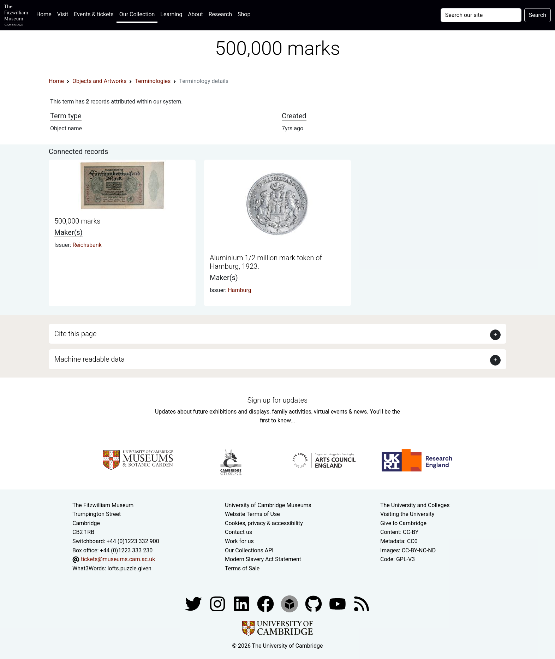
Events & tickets (94, 14)
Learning (171, 14)
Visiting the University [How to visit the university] (407, 514)
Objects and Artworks (99, 81)
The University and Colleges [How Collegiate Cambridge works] (414, 505)
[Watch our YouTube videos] (338, 603)
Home (45, 14)
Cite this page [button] (75, 334)
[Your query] (481, 15)
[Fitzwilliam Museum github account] (314, 603)
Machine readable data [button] (89, 359)
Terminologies (153, 81)
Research (220, 14)
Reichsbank (86, 245)
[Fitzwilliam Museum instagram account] (218, 603)
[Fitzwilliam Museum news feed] (361, 603)
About (195, 14)
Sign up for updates (277, 400)
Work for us (239, 541)
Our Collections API (249, 550)
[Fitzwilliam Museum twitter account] (194, 603)
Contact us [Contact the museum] (238, 532)
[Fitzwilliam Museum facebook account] (242, 603)
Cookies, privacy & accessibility (264, 523)
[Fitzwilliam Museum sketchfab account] (290, 603)
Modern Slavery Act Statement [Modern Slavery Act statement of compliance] (263, 559)
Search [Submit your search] (537, 15)
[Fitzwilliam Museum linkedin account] (266, 603)
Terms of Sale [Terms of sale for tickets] (242, 568)
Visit (62, 14)
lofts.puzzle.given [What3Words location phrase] (129, 568)
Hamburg (239, 290)
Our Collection (137, 14)
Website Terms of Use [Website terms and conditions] (252, 514)
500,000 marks (77, 221)
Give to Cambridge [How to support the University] (403, 523)
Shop (244, 14)
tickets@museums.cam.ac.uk (118, 559)
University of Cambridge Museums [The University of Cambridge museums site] (268, 505)
